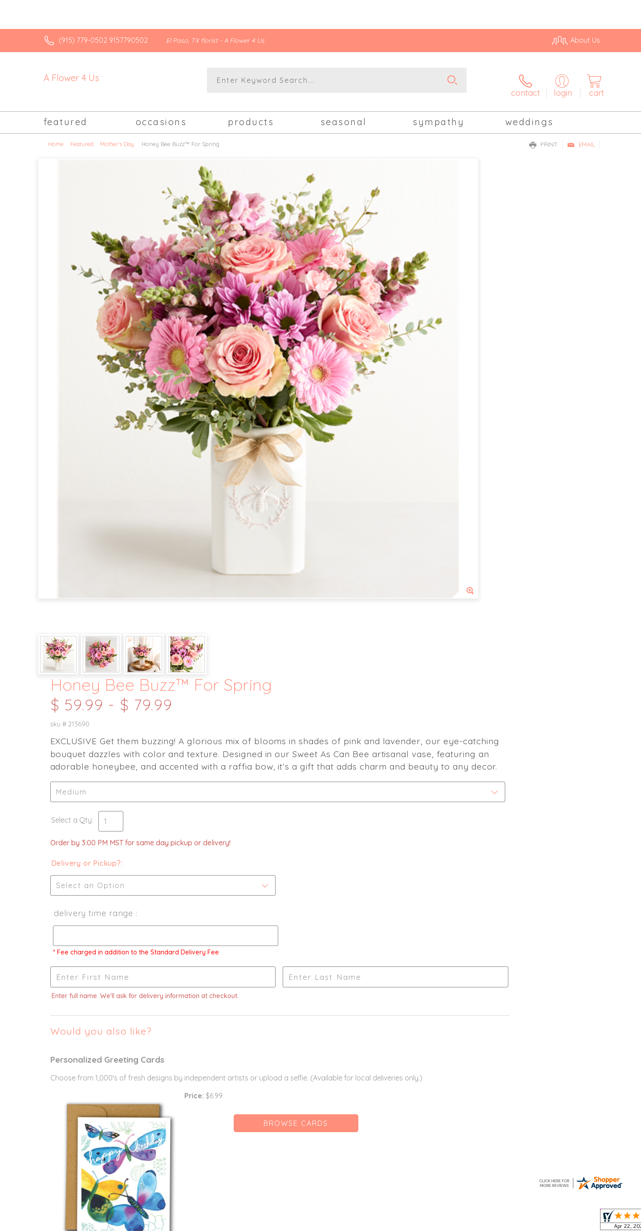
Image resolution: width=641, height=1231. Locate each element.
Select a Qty (341, 320)
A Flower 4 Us (71, 77)
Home (56, 135)
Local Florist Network (521, 1222)
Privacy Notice (457, 1222)
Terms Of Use (405, 1222)
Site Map (576, 1222)
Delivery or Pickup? (356, 363)
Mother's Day (117, 135)
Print (543, 136)
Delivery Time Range (362, 413)
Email (581, 136)
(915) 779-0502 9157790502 (103, 40)
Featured (81, 135)
